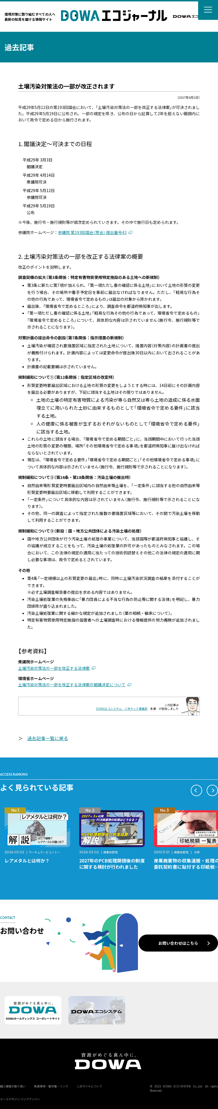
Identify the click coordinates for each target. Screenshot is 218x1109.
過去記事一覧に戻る (47, 738)
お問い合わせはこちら (178, 943)
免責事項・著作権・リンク (51, 1086)
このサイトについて (89, 1086)
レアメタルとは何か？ (27, 860)
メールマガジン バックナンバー (20, 1099)
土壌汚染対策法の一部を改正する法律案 (54, 668)
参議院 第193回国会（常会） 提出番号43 (92, 232)
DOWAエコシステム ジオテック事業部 (121, 708)
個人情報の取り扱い (13, 1086)
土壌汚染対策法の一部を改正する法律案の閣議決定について (71, 684)
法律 (197, 852)
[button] (196, 790)
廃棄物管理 (110, 852)
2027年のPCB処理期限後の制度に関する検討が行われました (112, 863)
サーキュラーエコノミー (44, 852)
